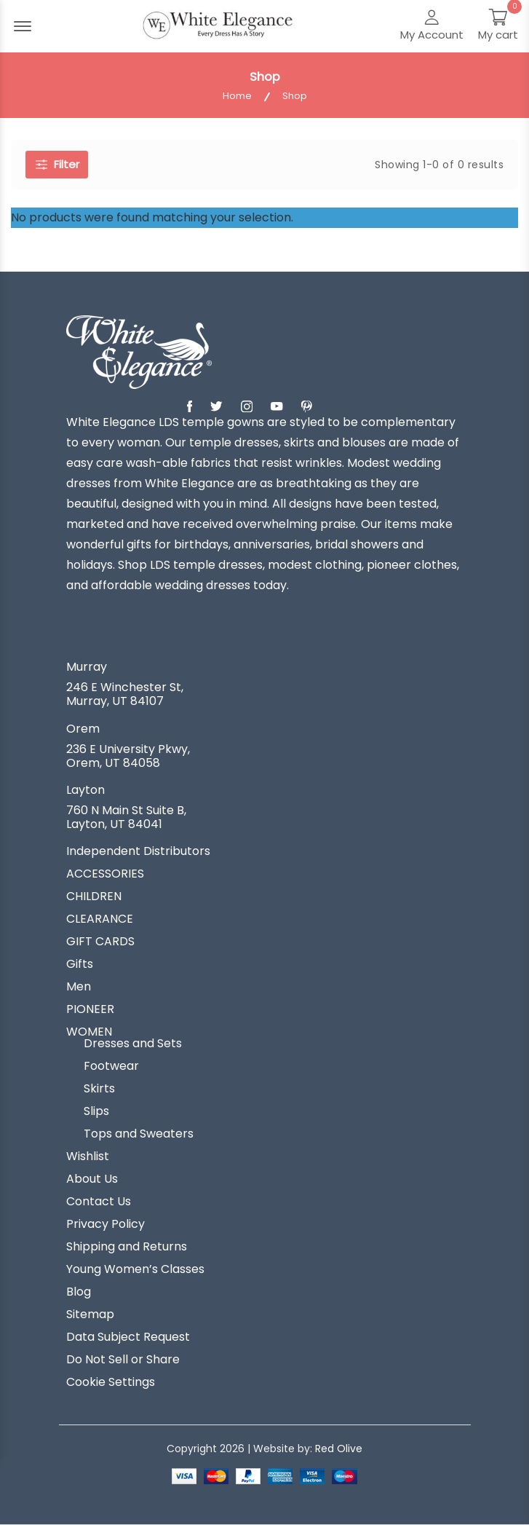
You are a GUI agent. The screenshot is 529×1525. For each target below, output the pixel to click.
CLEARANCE (99, 919)
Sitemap (90, 1314)
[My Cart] (498, 26)
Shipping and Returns (126, 1247)
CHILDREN (94, 896)
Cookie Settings (110, 1382)
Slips (96, 1111)
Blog (78, 1292)
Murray (86, 667)
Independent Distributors (138, 851)
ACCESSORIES (105, 874)
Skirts (99, 1089)
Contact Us (98, 1201)
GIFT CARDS (100, 941)
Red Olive (338, 1448)
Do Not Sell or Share (123, 1360)
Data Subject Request (128, 1337)
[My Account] (432, 26)
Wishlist (87, 1156)
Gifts (79, 964)
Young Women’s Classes (135, 1269)
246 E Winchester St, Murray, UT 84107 (124, 694)
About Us (92, 1179)
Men (78, 987)
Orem (83, 729)
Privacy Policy (105, 1224)
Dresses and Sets (133, 1043)
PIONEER (90, 1009)
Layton (85, 790)
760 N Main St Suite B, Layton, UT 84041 (126, 817)
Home (237, 96)
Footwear (111, 1066)
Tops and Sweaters (139, 1134)
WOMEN (89, 1032)
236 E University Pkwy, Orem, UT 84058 (128, 756)
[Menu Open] (22, 26)
